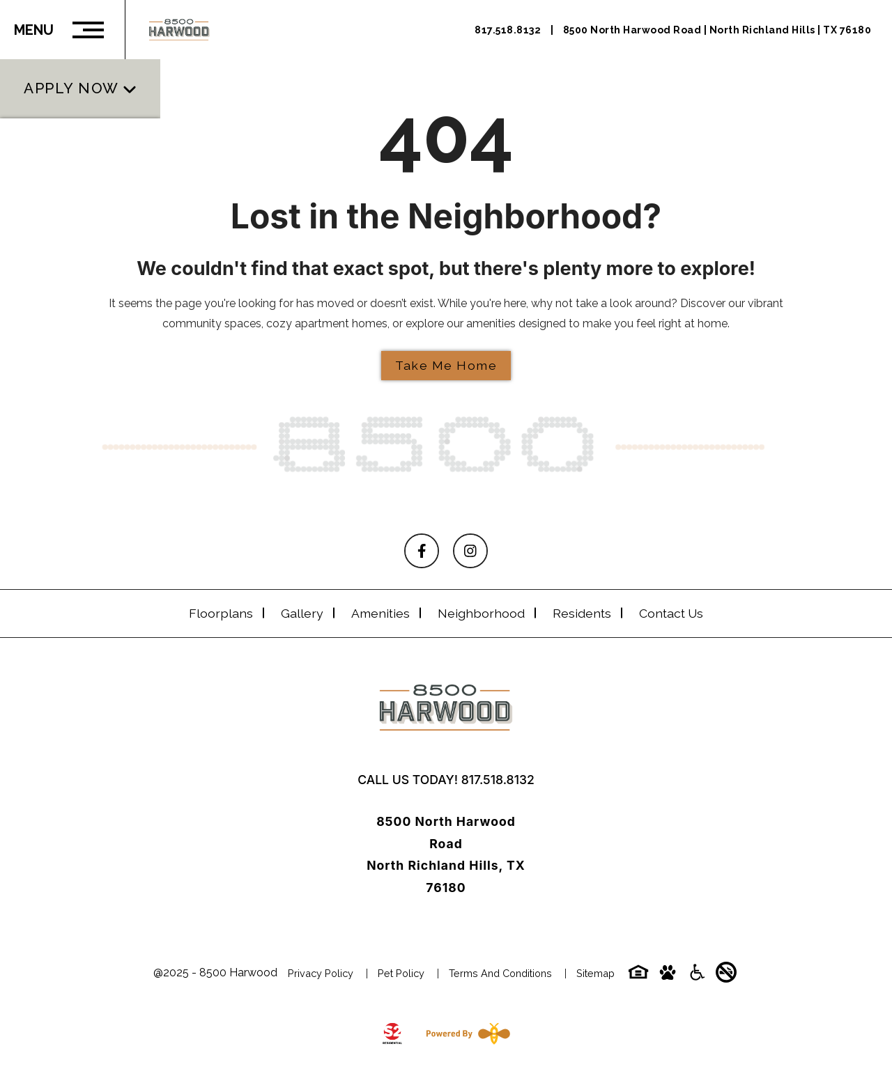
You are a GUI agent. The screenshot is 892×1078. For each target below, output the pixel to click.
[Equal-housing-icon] (638, 976)
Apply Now (71, 72)
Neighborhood (481, 613)
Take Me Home (446, 365)
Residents (582, 613)
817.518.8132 (498, 779)
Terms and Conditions (500, 973)
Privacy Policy (320, 973)
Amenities (380, 613)
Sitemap (595, 973)
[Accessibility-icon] (696, 976)
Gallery (302, 613)
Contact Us (671, 613)
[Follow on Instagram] (470, 551)
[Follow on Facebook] (422, 551)
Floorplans (221, 613)
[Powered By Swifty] (465, 1033)
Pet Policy (401, 973)
